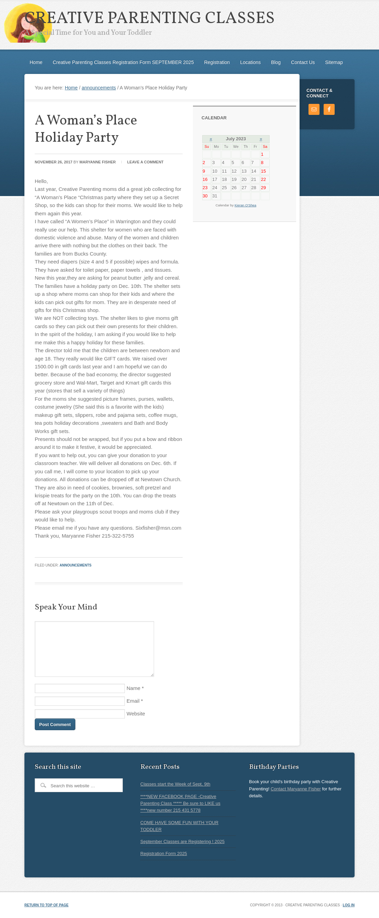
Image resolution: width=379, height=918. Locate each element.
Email (133, 701)
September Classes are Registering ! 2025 (182, 841)
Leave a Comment (145, 162)
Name (133, 688)
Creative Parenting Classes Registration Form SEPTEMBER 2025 (123, 62)
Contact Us (303, 62)
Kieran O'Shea (245, 205)
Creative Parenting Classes (149, 18)
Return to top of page (46, 905)
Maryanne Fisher (97, 162)
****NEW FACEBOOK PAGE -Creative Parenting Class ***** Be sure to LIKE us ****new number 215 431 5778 (180, 803)
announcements (75, 565)
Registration (217, 62)
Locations (250, 62)
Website (136, 713)
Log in (349, 905)
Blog (276, 62)
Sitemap (334, 62)
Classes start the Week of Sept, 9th (175, 784)
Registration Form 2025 (163, 853)
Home (36, 62)
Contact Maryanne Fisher (296, 788)
